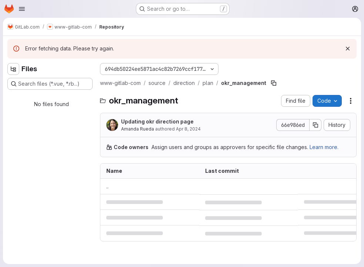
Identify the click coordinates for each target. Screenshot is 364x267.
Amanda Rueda (137, 129)
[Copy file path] (274, 83)
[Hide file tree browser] (13, 69)
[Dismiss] (347, 48)
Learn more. (324, 147)
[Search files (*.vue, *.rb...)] (50, 84)
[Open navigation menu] (22, 9)
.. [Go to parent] (107, 186)
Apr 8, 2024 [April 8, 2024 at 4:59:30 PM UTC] (188, 129)
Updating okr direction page (157, 121)
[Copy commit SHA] (315, 125)
